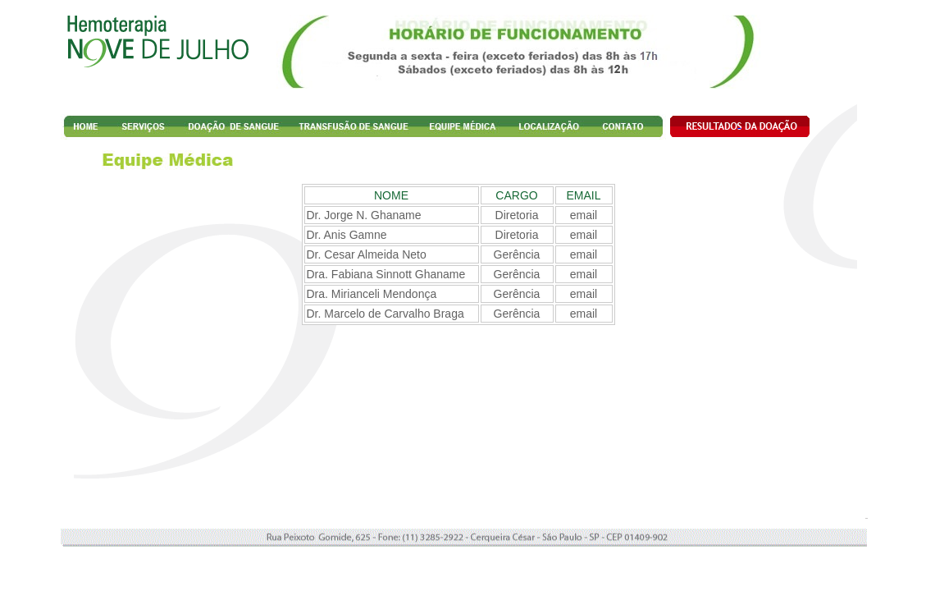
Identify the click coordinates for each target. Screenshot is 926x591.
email (583, 215)
